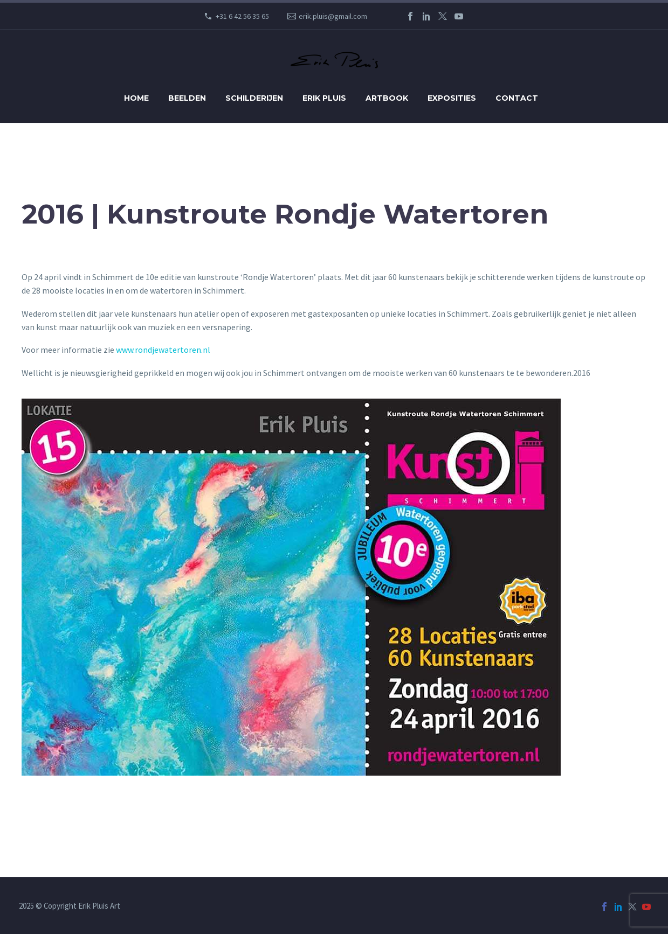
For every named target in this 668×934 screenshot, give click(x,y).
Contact (516, 98)
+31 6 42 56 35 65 (242, 16)
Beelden (187, 98)
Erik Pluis (324, 98)
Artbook (387, 98)
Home (136, 98)
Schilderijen (254, 98)
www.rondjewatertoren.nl (163, 349)
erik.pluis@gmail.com (333, 16)
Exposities (452, 98)
